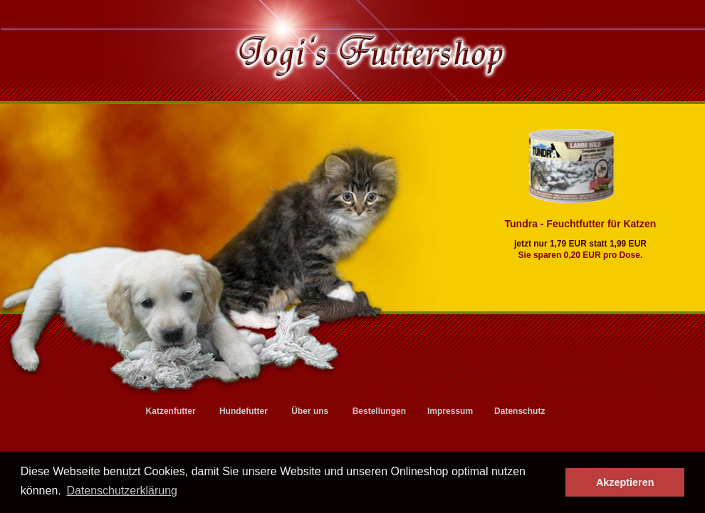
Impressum (450, 411)
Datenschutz (519, 411)
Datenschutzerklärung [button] (121, 490)
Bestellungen (379, 411)
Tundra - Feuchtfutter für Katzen (584, 223)
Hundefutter (243, 411)
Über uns (309, 411)
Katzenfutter (171, 411)
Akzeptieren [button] (625, 482)
